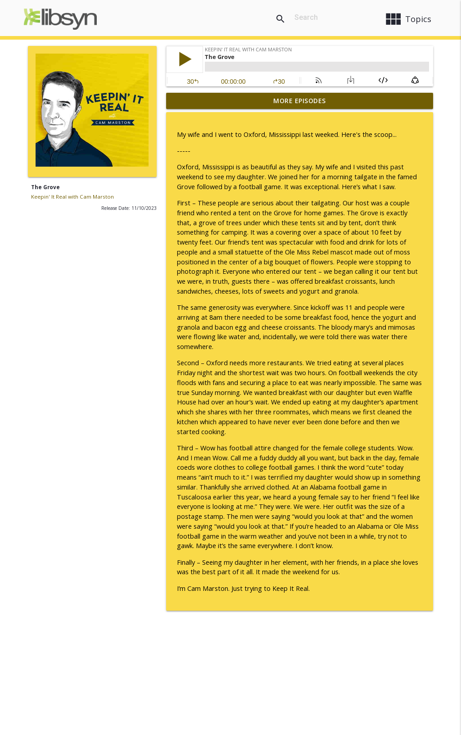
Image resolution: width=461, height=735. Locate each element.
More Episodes (299, 100)
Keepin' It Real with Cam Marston (72, 196)
